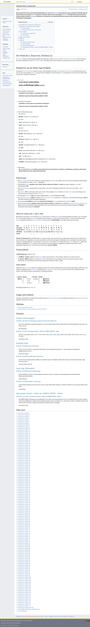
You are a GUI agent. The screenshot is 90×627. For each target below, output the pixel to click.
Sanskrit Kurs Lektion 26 (24, 455)
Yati (26, 240)
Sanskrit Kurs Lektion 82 (24, 548)
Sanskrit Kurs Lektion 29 (24, 460)
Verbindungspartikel (25, 188)
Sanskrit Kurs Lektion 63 (24, 516)
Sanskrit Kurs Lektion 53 (24, 499)
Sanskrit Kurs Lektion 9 (23, 426)
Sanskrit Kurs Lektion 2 (23, 414)
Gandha (30, 116)
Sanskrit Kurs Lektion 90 (24, 560)
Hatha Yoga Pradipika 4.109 (25, 307)
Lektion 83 (20, 59)
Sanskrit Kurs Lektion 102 (24, 580)
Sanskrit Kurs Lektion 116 (24, 604)
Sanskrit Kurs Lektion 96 (24, 570)
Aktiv (64, 191)
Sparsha (34, 133)
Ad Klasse (56, 59)
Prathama (28, 195)
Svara (69, 218)
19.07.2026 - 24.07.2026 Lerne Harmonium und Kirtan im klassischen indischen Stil (36, 321)
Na (24, 114)
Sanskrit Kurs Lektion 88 (24, 556)
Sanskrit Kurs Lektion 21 (24, 447)
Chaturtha (40, 216)
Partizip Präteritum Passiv (48, 197)
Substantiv (52, 180)
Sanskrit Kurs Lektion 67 (24, 523)
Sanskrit (33, 14)
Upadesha (33, 72)
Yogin (23, 156)
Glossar (42, 616)
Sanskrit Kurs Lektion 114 (24, 600)
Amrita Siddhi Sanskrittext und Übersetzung (29, 609)
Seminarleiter (83, 298)
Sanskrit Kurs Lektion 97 (24, 572)
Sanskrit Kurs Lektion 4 (23, 418)
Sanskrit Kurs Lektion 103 (24, 582)
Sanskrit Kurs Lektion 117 (24, 606)
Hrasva (18, 218)
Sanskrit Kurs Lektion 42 (24, 480)
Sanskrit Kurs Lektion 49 (24, 492)
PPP (70, 201)
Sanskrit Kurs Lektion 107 (24, 589)
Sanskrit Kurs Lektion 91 (24, 562)
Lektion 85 (32, 287)
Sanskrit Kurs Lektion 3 (23, 416)
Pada (51, 216)
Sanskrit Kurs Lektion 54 (24, 501)
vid (36, 153)
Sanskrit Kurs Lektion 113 (24, 599)
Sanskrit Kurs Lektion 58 (24, 507)
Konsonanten (72, 203)
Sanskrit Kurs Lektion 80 (24, 545)
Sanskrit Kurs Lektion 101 (24, 578)
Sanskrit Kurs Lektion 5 (23, 419)
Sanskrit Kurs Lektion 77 (24, 540)
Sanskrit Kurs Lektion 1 (23, 413)
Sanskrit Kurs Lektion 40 (24, 477)
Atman (36, 145)
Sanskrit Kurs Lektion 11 (24, 430)
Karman (76, 184)
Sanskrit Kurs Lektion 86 (24, 553)
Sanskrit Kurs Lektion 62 (24, 514)
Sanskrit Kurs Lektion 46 (24, 487)
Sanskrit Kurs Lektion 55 (24, 502)
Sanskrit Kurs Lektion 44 (24, 484)
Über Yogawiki (10, 625)
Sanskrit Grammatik (63, 616)
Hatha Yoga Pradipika (38, 60)
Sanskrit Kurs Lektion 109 (24, 592)
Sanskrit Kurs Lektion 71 (24, 529)
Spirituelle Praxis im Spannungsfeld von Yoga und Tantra (31, 309)
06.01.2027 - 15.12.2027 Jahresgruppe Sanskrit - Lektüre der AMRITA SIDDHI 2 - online (37, 331)
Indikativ (56, 191)
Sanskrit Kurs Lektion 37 (24, 472)
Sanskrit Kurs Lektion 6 (23, 421)
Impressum (16, 625)
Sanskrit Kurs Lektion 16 (24, 438)
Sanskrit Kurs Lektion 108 (24, 590)
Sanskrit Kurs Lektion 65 (24, 519)
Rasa (30, 122)
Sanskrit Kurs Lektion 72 (24, 531)
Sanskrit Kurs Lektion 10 (24, 428)
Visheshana (27, 197)
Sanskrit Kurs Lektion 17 (24, 440)
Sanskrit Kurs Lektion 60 (24, 511)
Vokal (52, 218)
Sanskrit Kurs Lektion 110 (24, 594)
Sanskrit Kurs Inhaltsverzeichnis (26, 607)
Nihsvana (30, 139)
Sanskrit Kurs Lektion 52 (24, 497)
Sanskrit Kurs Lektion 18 (24, 441)
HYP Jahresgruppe (22, 611)
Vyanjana (78, 203)
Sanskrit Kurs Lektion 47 (24, 489)
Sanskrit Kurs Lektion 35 (24, 469)
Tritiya (30, 216)
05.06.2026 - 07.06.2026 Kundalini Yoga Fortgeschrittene (29, 356)
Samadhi (62, 72)
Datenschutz (3, 625)
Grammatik (56, 13)
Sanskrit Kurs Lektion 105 (24, 585)
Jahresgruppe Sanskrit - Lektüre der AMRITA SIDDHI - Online (39, 393)
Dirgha (79, 216)
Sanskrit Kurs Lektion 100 (24, 577)
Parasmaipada (72, 191)
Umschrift (65, 14)
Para (37, 150)
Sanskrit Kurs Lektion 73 (24, 533)
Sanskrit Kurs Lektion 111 (24, 595)
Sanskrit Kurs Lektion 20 (24, 445)
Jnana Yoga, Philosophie (25, 368)
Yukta (47, 159)
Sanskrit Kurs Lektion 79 (24, 543)
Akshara (33, 218)
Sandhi (19, 203)
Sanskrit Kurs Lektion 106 (24, 587)
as (41, 259)
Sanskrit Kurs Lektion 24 (24, 452)
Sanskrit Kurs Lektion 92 (24, 563)
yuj (61, 197)
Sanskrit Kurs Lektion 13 (24, 433)
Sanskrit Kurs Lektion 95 (24, 568)
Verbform (22, 191)
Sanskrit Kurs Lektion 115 (24, 602)
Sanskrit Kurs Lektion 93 (24, 565)
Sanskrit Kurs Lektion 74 (24, 534)
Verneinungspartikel (25, 180)
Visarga (41, 220)
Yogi (22, 169)
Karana (54, 201)
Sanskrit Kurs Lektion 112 (24, 597)
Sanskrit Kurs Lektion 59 (24, 509)
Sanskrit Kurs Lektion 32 (24, 463)
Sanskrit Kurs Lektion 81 (24, 546)
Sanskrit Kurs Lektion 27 (24, 457)
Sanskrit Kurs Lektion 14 (24, 435)
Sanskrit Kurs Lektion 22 (24, 448)
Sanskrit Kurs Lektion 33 (24, 465)
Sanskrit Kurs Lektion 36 (24, 470)
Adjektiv (22, 197)
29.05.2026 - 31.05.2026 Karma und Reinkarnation (28, 371)
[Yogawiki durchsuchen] (44, 2)
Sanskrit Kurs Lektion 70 (24, 528)
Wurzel (40, 257)
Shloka (65, 71)
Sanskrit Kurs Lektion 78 (24, 541)
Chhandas (58, 71)
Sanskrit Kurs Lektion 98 (24, 573)
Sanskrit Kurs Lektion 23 (24, 450)
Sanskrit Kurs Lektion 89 (24, 558)
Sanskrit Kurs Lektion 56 (24, 504)
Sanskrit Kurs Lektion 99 (24, 575)
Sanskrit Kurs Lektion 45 (24, 485)
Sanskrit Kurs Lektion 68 (24, 524)
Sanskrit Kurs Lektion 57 (24, 506)
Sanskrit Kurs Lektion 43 (24, 482)
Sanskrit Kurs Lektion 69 (24, 526)
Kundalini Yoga (22, 343)
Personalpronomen (49, 269)
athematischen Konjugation (70, 59)
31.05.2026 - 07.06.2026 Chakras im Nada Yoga (27, 346)
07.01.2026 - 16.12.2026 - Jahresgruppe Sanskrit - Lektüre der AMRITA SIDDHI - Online (38, 396)
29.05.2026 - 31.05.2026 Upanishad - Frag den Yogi (28, 381)
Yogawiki (7, 2)
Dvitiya (28, 184)
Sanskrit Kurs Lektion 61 (24, 513)
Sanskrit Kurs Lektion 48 (24, 491)
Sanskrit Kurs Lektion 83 (24, 550)
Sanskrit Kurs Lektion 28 (24, 458)
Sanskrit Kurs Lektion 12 (24, 431)
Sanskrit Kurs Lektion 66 (24, 521)
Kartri (50, 195)
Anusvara (84, 203)
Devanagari (33, 16)
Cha (27, 130)
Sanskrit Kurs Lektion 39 (24, 475)
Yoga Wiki (77, 298)
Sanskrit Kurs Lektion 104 (24, 584)
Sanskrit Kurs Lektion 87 (24, 555)
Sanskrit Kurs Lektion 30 (24, 462)
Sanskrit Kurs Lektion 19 (24, 443)
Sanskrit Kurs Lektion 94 (24, 567)
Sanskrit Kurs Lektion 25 (24, 453)
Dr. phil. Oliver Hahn (54, 298)
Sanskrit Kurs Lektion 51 (24, 496)
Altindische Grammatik (53, 616)
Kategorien (18, 616)
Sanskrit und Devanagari (25, 318)
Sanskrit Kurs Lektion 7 (23, 423)
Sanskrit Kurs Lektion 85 (24, 551)
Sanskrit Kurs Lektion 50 (24, 494)
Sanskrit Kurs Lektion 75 (24, 536)
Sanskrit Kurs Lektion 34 (24, 467)
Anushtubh (70, 71)
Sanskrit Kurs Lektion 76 (24, 538)
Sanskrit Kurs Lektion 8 (23, 425)
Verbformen (34, 269)
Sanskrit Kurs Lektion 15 (24, 436)
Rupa (30, 125)
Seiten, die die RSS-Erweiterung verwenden (30, 616)
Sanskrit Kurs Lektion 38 (24, 474)
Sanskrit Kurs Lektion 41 (24, 479)
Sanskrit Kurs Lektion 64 (24, 518)
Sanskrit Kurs (71, 616)
